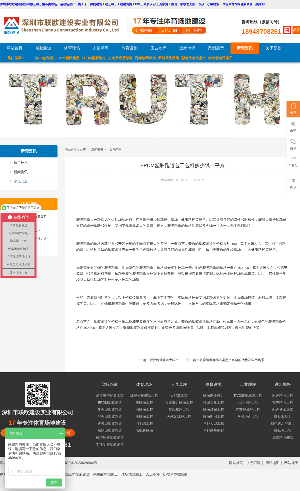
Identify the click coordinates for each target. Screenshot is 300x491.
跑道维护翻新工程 (110, 396)
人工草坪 (153, 474)
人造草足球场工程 (179, 403)
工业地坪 (158, 48)
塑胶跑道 (43, 48)
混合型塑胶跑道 (110, 417)
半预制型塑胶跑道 (110, 445)
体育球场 (72, 48)
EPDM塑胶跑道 (94, 58)
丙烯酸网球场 (145, 58)
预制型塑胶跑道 (110, 431)
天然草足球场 (168, 58)
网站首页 (14, 48)
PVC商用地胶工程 (248, 396)
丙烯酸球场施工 (105, 474)
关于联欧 (274, 48)
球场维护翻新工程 (144, 396)
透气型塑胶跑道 (110, 424)
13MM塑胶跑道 (68, 58)
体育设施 (130, 48)
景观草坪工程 (179, 410)
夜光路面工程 (282, 403)
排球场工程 (144, 417)
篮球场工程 (144, 403)
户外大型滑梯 (213, 424)
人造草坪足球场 (120, 58)
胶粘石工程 (283, 431)
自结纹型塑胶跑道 (110, 438)
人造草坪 (101, 48)
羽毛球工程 (144, 424)
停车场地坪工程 (248, 410)
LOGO (66, 25)
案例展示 (216, 48)
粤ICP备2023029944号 (79, 463)
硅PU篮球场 (44, 58)
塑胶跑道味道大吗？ (164, 360)
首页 (83, 149)
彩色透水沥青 (282, 410)
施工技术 (21, 163)
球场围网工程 (213, 417)
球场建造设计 (213, 396)
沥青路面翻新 (282, 438)
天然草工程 (179, 396)
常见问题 (21, 181)
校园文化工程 (213, 403)
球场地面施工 (131, 474)
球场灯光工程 (213, 410)
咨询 (293, 108)
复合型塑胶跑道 (110, 410)
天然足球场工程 (179, 417)
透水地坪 (187, 48)
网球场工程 (144, 410)
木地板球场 (144, 431)
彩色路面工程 (282, 396)
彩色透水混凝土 (193, 58)
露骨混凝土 (283, 417)
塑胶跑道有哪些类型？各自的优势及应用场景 (231, 360)
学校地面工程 (248, 417)
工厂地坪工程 (248, 403)
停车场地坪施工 (220, 58)
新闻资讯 (245, 48)
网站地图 (273, 463)
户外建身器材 (213, 431)
